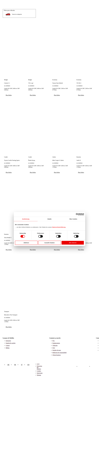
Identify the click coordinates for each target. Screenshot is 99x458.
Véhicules (55, 345)
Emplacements (56, 343)
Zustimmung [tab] (25, 219)
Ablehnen (26, 242)
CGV (38, 364)
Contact (8, 345)
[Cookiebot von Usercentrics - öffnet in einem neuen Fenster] (77, 214)
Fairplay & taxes (56, 350)
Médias (7, 348)
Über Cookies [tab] (73, 219)
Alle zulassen (72, 242)
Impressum (39, 373)
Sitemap (39, 375)
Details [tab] (49, 219)
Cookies (39, 371)
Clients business (56, 355)
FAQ (53, 348)
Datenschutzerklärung (59, 227)
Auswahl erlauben (49, 242)
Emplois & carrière (10, 343)
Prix (53, 340)
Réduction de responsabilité (59, 352)
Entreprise (8, 340)
